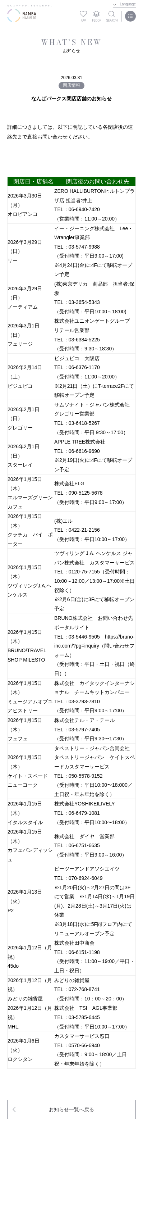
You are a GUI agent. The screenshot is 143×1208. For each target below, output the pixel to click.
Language (128, 4)
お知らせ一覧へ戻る (71, 1109)
